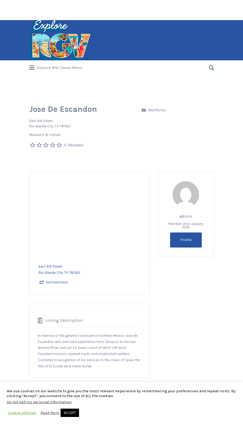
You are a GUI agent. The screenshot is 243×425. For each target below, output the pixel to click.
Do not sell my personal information (39, 402)
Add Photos (154, 110)
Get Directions (57, 282)
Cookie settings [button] (22, 413)
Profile (186, 240)
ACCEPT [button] (70, 413)
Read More (49, 413)
